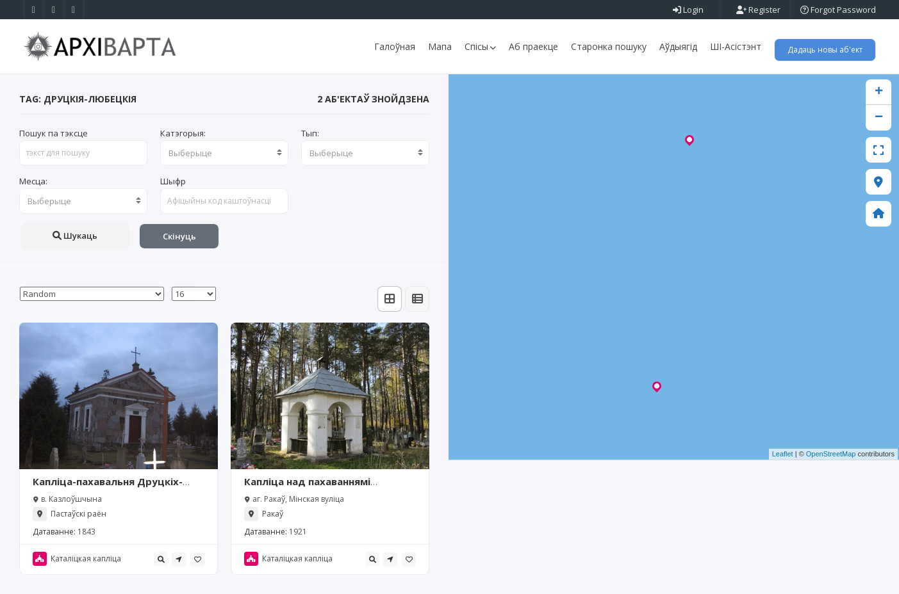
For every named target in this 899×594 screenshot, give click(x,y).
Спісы (480, 46)
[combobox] (224, 153)
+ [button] (879, 92)
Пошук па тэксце (53, 133)
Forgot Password (838, 9)
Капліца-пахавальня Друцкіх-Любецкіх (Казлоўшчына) (108, 488)
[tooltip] (161, 559)
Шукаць (75, 235)
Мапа (440, 46)
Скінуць (179, 236)
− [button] (879, 117)
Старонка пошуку (609, 46)
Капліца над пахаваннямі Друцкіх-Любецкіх (307, 488)
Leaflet (782, 454)
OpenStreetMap (831, 454)
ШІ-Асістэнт (735, 46)
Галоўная (394, 46)
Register (758, 9)
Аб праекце (533, 46)
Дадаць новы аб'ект (825, 49)
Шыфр (173, 181)
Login (688, 9)
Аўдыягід (678, 46)
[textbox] (224, 153)
